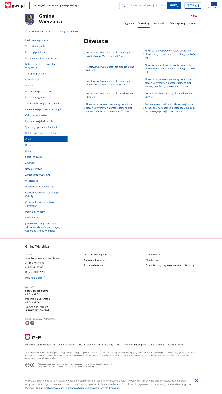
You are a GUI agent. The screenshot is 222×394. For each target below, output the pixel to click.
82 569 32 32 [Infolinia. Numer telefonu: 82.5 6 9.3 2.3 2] (32, 294)
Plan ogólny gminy (35, 97)
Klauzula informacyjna (95, 260)
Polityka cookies (67, 344)
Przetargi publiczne (35, 52)
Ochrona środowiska (36, 115)
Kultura (29, 151)
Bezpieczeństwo (33, 168)
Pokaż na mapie (35, 278)
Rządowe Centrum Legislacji (40, 344)
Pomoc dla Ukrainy (35, 211)
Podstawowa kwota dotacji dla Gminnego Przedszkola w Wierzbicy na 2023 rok (108, 82)
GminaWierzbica (50, 19)
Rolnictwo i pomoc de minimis (41, 133)
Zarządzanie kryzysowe (37, 174)
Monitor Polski (153, 260)
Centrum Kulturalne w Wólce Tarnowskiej (40, 203)
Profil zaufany (105, 344)
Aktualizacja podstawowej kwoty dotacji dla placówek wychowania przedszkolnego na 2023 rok (170, 68)
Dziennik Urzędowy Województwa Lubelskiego (170, 265)
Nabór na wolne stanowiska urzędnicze (40, 65)
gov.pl (33, 337)
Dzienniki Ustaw (154, 254)
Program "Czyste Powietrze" (40, 186)
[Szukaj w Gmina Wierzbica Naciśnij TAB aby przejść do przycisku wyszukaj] (143, 5)
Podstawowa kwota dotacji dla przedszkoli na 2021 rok (169, 95)
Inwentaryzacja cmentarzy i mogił (43, 109)
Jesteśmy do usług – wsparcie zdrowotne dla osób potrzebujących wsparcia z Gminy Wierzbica (44, 227)
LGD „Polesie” (32, 217)
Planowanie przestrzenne (38, 91)
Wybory (29, 85)
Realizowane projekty (36, 40)
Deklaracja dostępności (96, 254)
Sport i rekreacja (34, 156)
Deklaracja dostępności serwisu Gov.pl (144, 344)
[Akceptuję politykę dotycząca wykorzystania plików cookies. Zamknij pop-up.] (196, 380)
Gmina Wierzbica (41, 31)
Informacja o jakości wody (39, 121)
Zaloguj (195, 6)
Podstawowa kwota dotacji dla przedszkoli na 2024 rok (110, 68)
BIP (118, 344)
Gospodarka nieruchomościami (42, 58)
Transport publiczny (35, 73)
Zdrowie (29, 162)
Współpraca (31, 180)
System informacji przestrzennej (42, 103)
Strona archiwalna (93, 265)
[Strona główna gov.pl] (15, 5)
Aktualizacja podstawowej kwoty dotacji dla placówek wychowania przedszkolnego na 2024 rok (170, 54)
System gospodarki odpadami (41, 127)
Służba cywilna (87, 344)
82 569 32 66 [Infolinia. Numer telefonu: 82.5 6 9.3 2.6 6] (32, 302)
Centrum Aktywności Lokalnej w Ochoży (42, 194)
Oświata (29, 139)
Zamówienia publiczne (37, 46)
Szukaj (173, 5)
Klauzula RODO (176, 344)
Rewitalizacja (32, 79)
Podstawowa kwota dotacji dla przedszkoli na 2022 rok (110, 95)
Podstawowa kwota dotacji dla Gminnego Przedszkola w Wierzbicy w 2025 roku (108, 54)
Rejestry (29, 145)
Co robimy (60, 31)
